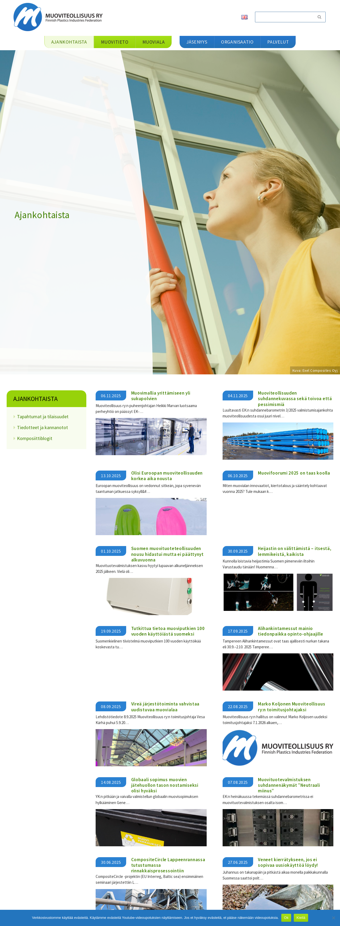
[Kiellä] (333, 917)
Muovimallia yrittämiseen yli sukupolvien (160, 395)
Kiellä (300, 918)
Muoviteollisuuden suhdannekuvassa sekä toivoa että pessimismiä (295, 398)
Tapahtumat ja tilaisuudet (43, 416)
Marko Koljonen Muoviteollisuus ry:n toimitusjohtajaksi (291, 706)
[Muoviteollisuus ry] (60, 17)
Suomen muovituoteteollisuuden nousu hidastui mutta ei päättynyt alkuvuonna (167, 554)
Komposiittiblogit (34, 438)
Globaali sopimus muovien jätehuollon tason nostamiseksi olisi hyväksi (164, 785)
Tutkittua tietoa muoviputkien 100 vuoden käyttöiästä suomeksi (168, 631)
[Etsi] (284, 17)
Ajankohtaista (35, 399)
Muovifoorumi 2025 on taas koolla (294, 473)
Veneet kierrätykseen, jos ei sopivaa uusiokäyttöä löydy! (288, 862)
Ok (286, 918)
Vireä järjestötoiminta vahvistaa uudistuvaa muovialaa (165, 706)
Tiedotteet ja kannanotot (42, 427)
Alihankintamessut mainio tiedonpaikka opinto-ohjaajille (290, 631)
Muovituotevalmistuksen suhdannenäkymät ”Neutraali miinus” (289, 785)
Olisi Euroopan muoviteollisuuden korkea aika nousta (167, 475)
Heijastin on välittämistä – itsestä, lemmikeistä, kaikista (294, 551)
